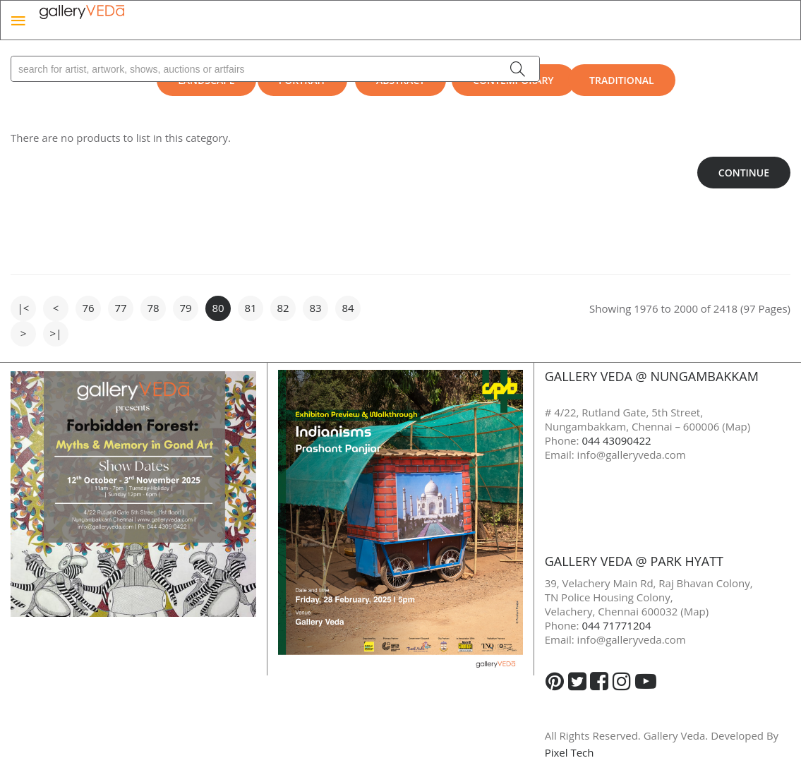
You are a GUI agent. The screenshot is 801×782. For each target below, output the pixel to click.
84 (348, 308)
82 (283, 308)
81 (250, 308)
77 (120, 308)
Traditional (621, 80)
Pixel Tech (569, 752)
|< (24, 308)
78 (153, 308)
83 (315, 308)
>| (56, 333)
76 (88, 308)
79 (185, 308)
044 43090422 (616, 440)
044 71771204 (616, 625)
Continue (743, 172)
